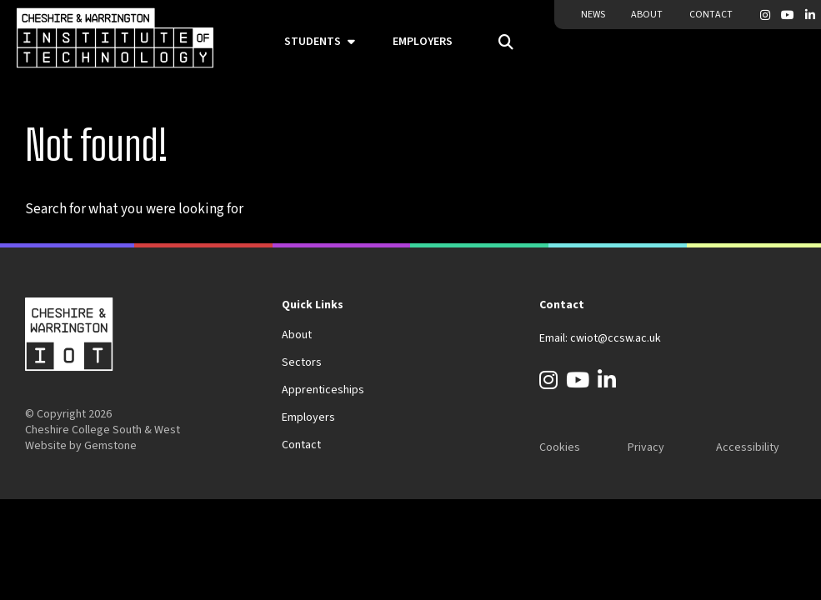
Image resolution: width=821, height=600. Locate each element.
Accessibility (747, 447)
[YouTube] (787, 15)
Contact (711, 15)
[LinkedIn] (810, 15)
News (593, 15)
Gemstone (110, 446)
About (647, 15)
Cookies (559, 447)
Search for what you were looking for (134, 209)
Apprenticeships (323, 390)
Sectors (302, 362)
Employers (423, 41)
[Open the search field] (499, 42)
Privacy (646, 447)
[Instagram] (765, 15)
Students (312, 41)
